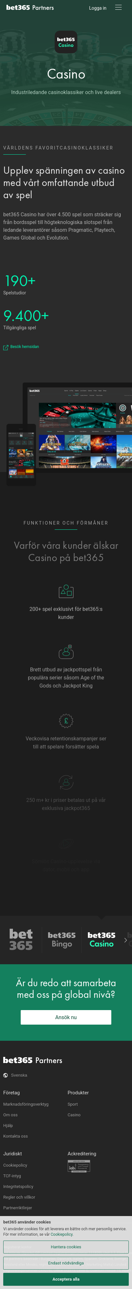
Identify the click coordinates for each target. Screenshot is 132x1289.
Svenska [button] (19, 1075)
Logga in (97, 8)
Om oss (10, 1114)
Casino (66, 74)
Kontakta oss (15, 1136)
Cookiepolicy (15, 1165)
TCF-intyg (12, 1175)
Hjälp (8, 1125)
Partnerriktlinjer (17, 1207)
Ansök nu (66, 1017)
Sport (73, 1104)
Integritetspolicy (18, 1186)
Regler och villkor (19, 1197)
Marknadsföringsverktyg (26, 1104)
